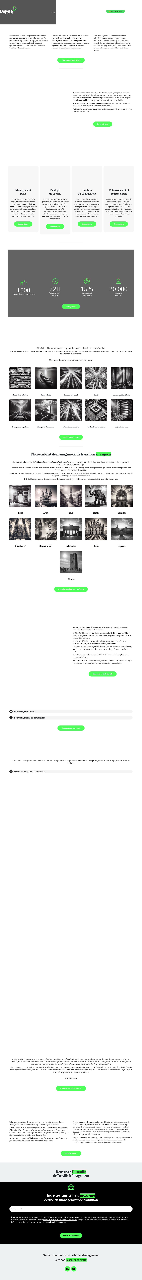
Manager (62, 11)
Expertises (72, 11)
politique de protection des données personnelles (59, 1220)
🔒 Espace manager (119, 11)
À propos (95, 11)
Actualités (84, 11)
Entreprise (51, 11)
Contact (105, 11)
